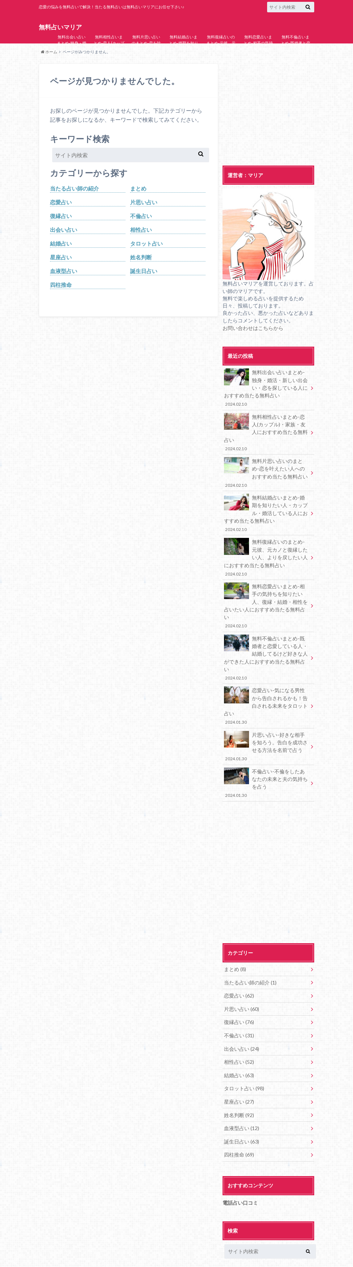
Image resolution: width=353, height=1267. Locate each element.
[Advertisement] (268, 108)
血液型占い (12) (241, 1097)
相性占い (141, 230)
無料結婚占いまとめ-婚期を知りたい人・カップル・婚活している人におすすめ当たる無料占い (183, 51)
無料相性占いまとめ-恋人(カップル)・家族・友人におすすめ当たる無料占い (109, 48)
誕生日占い (143, 272)
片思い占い (143, 202)
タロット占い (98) (244, 1059)
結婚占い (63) (239, 1046)
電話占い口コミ (240, 1169)
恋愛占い (61, 202)
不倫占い (141, 216)
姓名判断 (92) (239, 1084)
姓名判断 (141, 258)
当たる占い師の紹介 (74, 188)
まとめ (138, 188)
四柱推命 (61, 286)
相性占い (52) (239, 1034)
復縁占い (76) (239, 996)
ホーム (49, 51)
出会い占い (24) (241, 1021)
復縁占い (61, 216)
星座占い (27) (239, 1071)
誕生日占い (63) (241, 1109)
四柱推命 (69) (239, 1122)
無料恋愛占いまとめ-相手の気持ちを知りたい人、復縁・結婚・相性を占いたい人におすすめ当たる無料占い (258, 57)
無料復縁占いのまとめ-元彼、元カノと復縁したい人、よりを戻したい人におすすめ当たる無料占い (221, 54)
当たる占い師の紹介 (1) (250, 958)
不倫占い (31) (239, 1009)
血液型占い (63, 272)
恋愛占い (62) (239, 971)
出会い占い (63, 230)
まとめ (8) (235, 946)
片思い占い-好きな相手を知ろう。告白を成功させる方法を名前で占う (266, 726)
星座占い (61, 258)
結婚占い (61, 244)
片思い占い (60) (241, 983)
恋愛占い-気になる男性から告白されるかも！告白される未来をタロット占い (266, 687)
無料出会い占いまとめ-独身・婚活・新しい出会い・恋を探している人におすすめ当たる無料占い (71, 54)
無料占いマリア (60, 26)
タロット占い (146, 244)
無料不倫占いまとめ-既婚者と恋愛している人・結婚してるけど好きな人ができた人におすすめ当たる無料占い (295, 54)
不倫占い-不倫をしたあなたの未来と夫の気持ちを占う (266, 760)
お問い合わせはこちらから (253, 328)
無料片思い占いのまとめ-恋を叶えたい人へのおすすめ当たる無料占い (146, 48)
